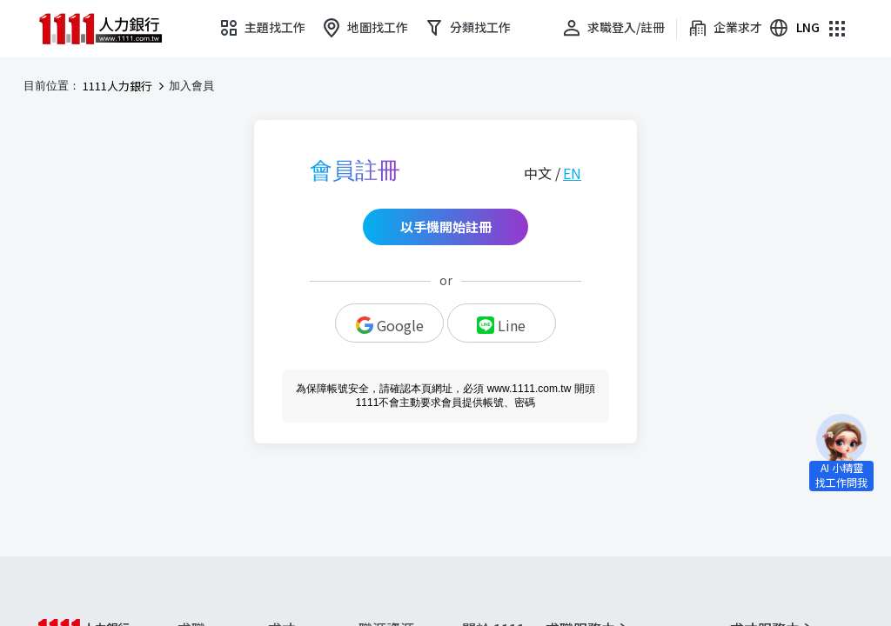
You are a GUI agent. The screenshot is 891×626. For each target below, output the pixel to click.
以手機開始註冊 (446, 226)
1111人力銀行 (117, 86)
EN (572, 173)
